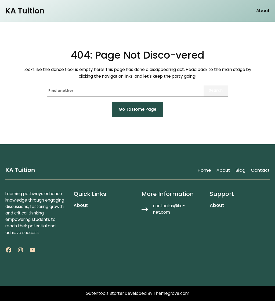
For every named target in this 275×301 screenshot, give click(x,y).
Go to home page (137, 109)
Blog (240, 170)
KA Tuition (25, 10)
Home (204, 170)
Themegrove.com (171, 293)
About (263, 11)
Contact (260, 170)
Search (216, 90)
